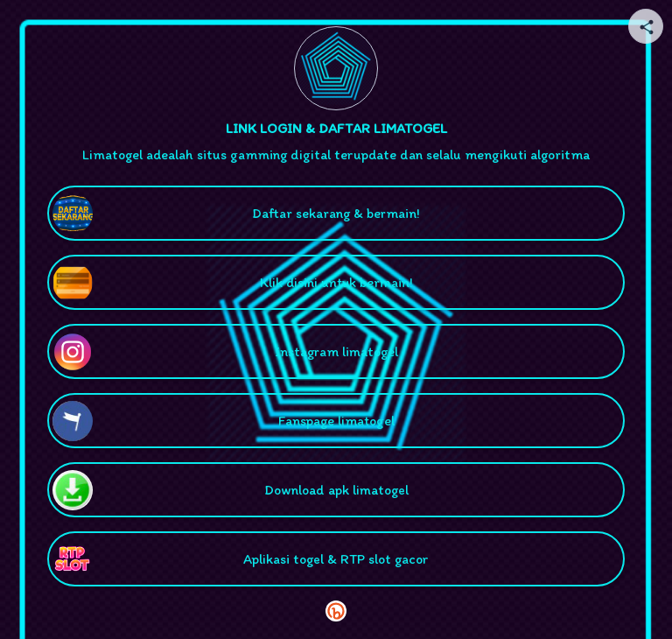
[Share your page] (645, 26)
